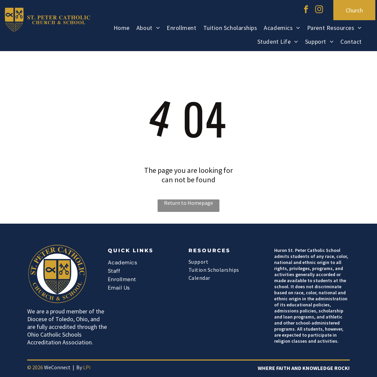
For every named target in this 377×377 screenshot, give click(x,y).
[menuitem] (121, 29)
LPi (86, 367)
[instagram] (319, 10)
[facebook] (306, 10)
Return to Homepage (188, 202)
